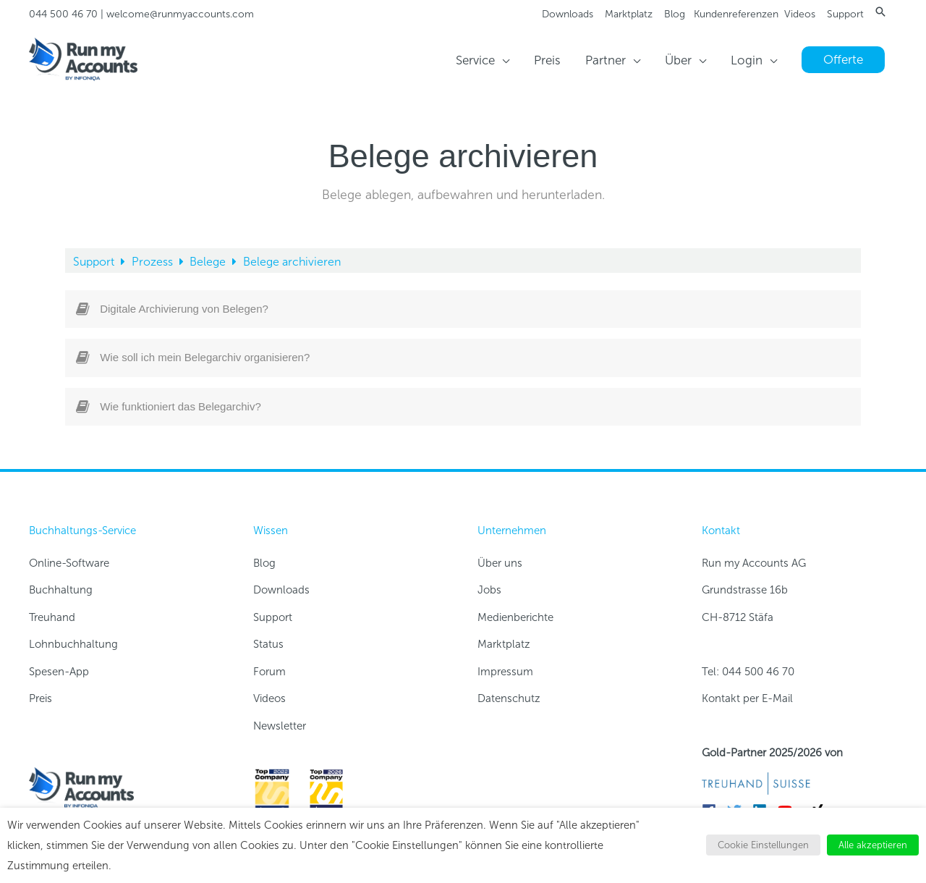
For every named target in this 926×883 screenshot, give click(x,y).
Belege (209, 262)
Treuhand (52, 617)
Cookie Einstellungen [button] (763, 845)
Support (845, 14)
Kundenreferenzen (736, 14)
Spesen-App (59, 671)
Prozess (154, 262)
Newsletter (279, 725)
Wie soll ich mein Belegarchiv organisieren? (205, 357)
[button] (880, 11)
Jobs (489, 589)
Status (268, 644)
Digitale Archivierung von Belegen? (184, 309)
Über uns (499, 563)
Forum (269, 671)
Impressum (505, 671)
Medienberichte (515, 617)
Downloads (567, 14)
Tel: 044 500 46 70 (748, 671)
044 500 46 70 (63, 14)
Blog (674, 14)
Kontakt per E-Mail (747, 698)
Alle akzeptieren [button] (872, 845)
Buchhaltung (61, 589)
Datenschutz (508, 698)
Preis (40, 698)
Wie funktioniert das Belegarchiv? (180, 406)
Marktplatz (629, 14)
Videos (799, 14)
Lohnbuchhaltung (73, 644)
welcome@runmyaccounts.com (180, 14)
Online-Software (69, 563)
